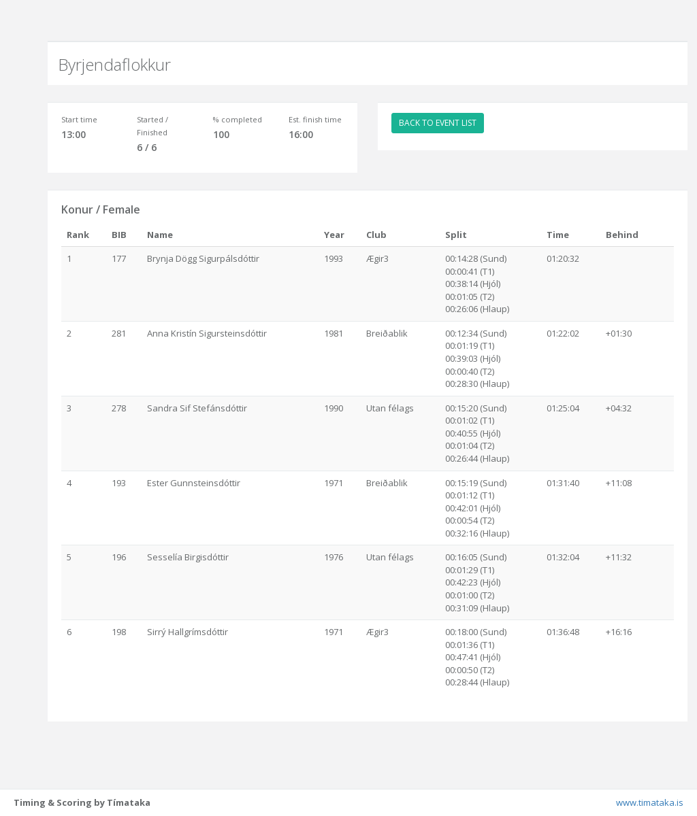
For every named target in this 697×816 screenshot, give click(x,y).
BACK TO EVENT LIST (437, 123)
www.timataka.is (649, 802)
